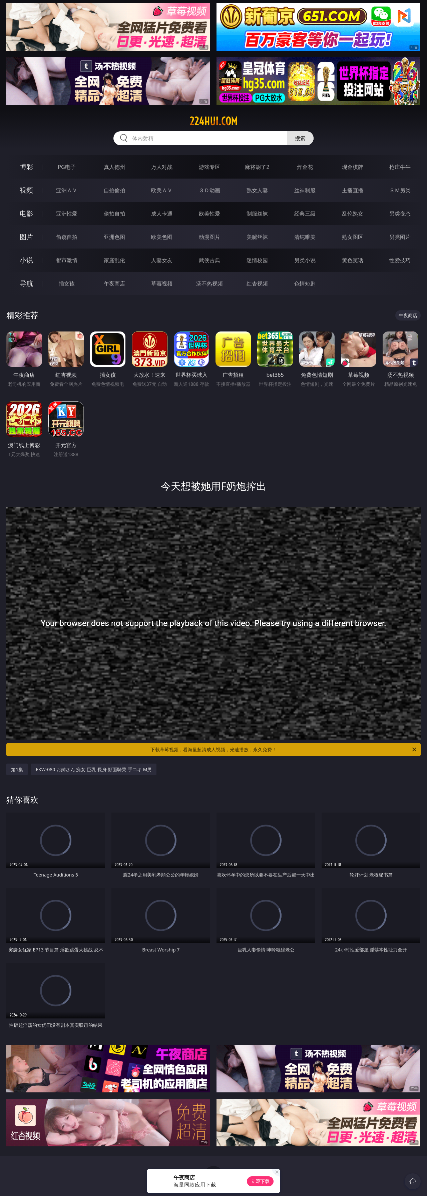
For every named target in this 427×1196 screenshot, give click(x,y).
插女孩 (67, 283)
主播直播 (352, 190)
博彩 (26, 166)
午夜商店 (114, 283)
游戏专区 (209, 167)
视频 (26, 190)
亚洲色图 (114, 237)
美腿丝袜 (257, 237)
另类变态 (400, 213)
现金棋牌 (352, 167)
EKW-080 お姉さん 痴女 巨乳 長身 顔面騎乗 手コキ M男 (94, 769)
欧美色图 (161, 237)
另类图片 (400, 237)
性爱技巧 (400, 260)
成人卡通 (161, 213)
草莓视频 (161, 283)
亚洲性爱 (66, 213)
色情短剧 (305, 283)
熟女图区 (352, 237)
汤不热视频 (209, 283)
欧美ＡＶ (161, 190)
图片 (26, 236)
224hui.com (213, 121)
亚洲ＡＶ (66, 190)
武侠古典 (209, 260)
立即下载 (260, 1181)
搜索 (300, 138)
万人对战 (161, 167)
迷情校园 (257, 260)
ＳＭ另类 (400, 190)
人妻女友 (161, 260)
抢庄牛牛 (400, 167)
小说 (26, 260)
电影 (26, 213)
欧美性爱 (209, 213)
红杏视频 (257, 283)
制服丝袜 (257, 213)
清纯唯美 (305, 237)
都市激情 (66, 260)
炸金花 (305, 167)
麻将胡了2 (257, 167)
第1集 (17, 769)
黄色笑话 (352, 260)
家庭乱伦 (114, 260)
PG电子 (66, 167)
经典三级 (305, 213)
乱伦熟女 (352, 213)
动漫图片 (209, 237)
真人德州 (114, 167)
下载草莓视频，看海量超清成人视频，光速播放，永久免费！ (283, 750)
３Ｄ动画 (209, 190)
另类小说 (305, 260)
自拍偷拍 (114, 190)
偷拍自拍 (114, 213)
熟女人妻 (257, 190)
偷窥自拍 (66, 237)
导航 (26, 283)
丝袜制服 (305, 190)
